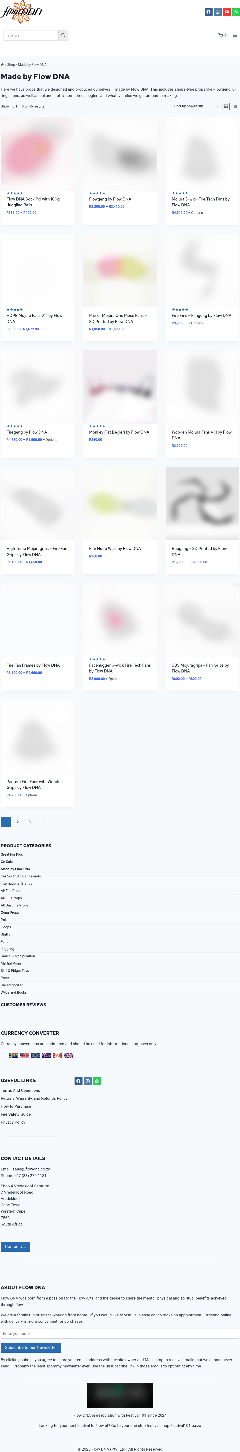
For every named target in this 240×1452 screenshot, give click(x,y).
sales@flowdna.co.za (31, 1157)
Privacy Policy (13, 1110)
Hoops (6, 915)
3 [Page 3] (30, 810)
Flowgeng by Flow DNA (110, 187)
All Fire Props (11, 879)
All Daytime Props (14, 893)
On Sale (7, 850)
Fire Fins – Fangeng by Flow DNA (202, 304)
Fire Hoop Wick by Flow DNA (115, 536)
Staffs (5, 923)
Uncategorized (12, 973)
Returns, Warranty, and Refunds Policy (34, 1086)
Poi (3, 908)
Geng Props (10, 901)
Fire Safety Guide (16, 1102)
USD (24, 1044)
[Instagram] (218, 12)
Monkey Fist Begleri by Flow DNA (119, 420)
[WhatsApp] (236, 12)
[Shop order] (196, 94)
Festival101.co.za (185, 1414)
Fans (4, 930)
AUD (46, 1044)
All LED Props (11, 886)
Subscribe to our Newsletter (31, 1335)
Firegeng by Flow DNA (27, 420)
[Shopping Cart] (223, 35)
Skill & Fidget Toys (15, 959)
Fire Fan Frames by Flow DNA (33, 653)
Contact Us (15, 1235)
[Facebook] (209, 12)
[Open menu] (235, 35)
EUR (35, 1044)
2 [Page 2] (18, 810)
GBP (68, 1044)
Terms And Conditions (20, 1078)
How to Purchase (16, 1094)
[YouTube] (227, 12)
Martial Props (11, 952)
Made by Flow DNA (15, 857)
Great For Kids (12, 843)
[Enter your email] (120, 1322)
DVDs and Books (14, 981)
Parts (5, 966)
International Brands (16, 872)
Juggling (7, 937)
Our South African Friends (21, 864)
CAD (57, 1044)
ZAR (13, 1044)
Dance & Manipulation (18, 944)
